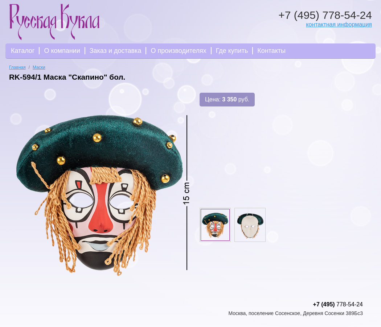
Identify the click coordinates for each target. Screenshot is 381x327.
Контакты (271, 50)
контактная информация (339, 24)
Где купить (232, 50)
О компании (62, 50)
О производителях (178, 50)
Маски (39, 67)
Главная (17, 67)
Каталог (22, 50)
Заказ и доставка (116, 50)
